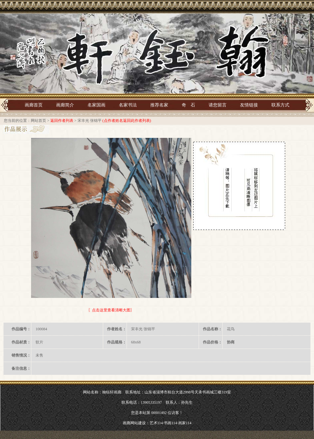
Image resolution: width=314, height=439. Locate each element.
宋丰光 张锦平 (90, 120)
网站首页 (38, 120)
